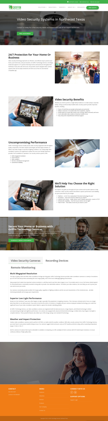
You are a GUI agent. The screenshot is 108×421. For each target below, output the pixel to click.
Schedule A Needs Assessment (21, 240)
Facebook (71, 392)
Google (75, 392)
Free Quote (92, 7)
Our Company (43, 407)
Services (41, 399)
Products (41, 403)
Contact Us (84, 2)
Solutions (41, 392)
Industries (41, 396)
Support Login (72, 2)
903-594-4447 (95, 2)
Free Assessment (25, 33)
